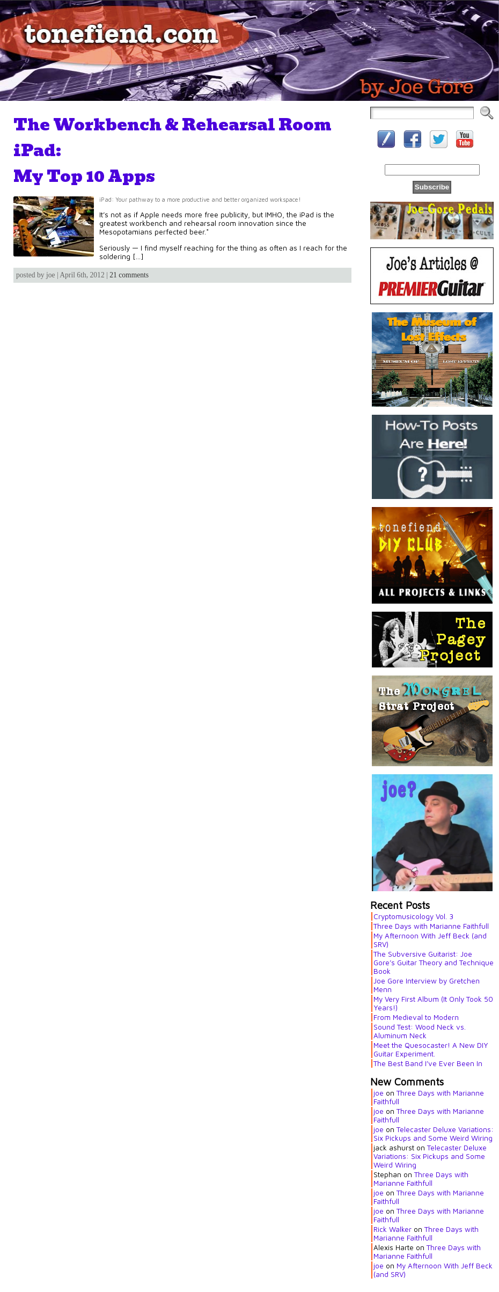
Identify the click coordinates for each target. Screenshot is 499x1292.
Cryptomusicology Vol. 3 (413, 916)
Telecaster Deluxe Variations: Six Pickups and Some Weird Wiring (433, 1133)
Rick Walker (392, 1229)
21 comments (129, 275)
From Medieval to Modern (416, 1017)
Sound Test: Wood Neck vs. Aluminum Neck (419, 1031)
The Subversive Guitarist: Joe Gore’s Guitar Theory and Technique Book (433, 962)
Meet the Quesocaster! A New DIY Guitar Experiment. (430, 1049)
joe (378, 1093)
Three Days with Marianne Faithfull (431, 926)
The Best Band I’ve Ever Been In (427, 1063)
